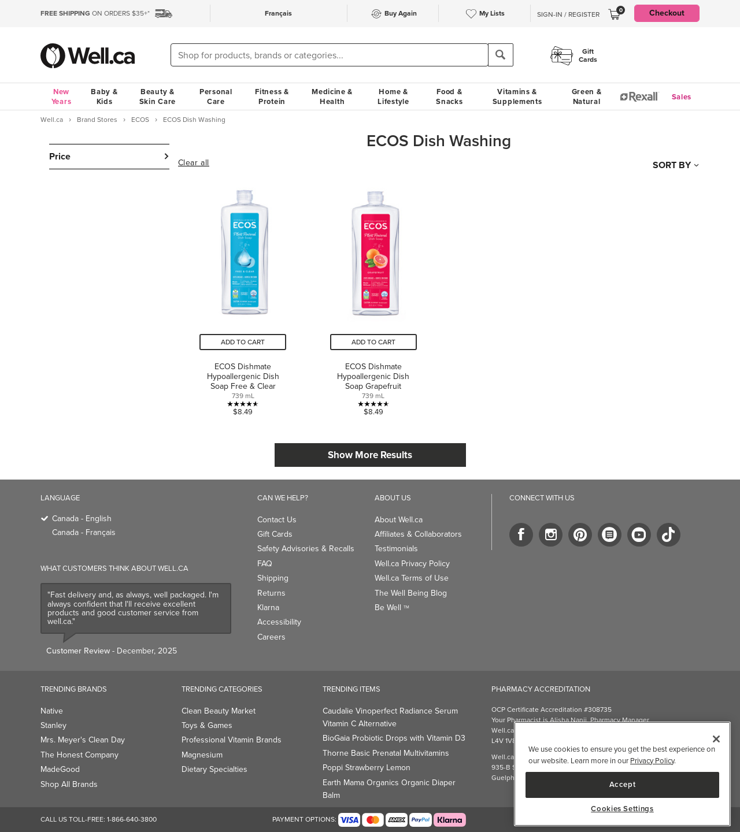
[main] (622, 774)
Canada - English (82, 518)
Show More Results (370, 455)
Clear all (193, 162)
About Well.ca (399, 520)
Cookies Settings (622, 809)
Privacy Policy (652, 760)
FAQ (264, 564)
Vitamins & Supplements (517, 96)
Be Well (392, 607)
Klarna (268, 607)
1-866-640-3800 (132, 819)
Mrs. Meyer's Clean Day (82, 740)
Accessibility (279, 622)
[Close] (716, 739)
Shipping (272, 578)
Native (51, 711)
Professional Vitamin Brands (232, 740)
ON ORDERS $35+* (95, 13)
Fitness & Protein (271, 96)
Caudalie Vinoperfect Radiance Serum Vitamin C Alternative (390, 717)
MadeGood (60, 769)
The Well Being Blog (411, 593)
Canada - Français (84, 532)
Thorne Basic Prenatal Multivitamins (386, 753)
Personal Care (215, 96)
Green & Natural (587, 96)
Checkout (666, 13)
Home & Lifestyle (393, 96)
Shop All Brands (69, 784)
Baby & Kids (104, 96)
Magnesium (202, 755)
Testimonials (396, 549)
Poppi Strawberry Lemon (366, 768)
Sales (682, 97)
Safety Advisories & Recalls (305, 549)
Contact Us (277, 520)
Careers (271, 637)
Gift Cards (275, 534)
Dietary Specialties (214, 769)
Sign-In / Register (568, 14)
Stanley (53, 725)
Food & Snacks (449, 96)
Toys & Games (207, 725)
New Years (61, 96)
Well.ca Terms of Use (412, 578)
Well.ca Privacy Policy (412, 564)
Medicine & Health (332, 96)
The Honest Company (79, 755)
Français (278, 13)
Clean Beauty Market (219, 711)
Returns (271, 593)
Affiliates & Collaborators (418, 534)
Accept (622, 784)
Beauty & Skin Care (157, 96)
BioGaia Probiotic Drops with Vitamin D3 (394, 738)
